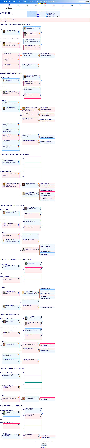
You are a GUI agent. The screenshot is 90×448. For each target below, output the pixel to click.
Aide (81, 6)
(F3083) (1, 419)
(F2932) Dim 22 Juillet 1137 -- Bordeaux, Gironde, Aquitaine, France (10, 38)
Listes (45, 6)
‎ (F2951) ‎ (21, 142)
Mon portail (27, 6)
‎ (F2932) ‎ (21, 185)
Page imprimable (43, 447)
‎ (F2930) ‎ (21, 250)
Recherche (71, 6)
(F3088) (1, 273)
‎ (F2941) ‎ (21, 345)
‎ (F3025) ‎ (21, 302)
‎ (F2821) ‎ (21, 66)
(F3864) (1, 168)
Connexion (2, 3)
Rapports (62, 6)
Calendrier (54, 6)
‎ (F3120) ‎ (21, 236)
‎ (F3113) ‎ (21, 137)
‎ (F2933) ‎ (21, 115)
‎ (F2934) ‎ (21, 120)
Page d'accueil (18, 6)
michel (52, 441)
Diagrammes (36, 6)
